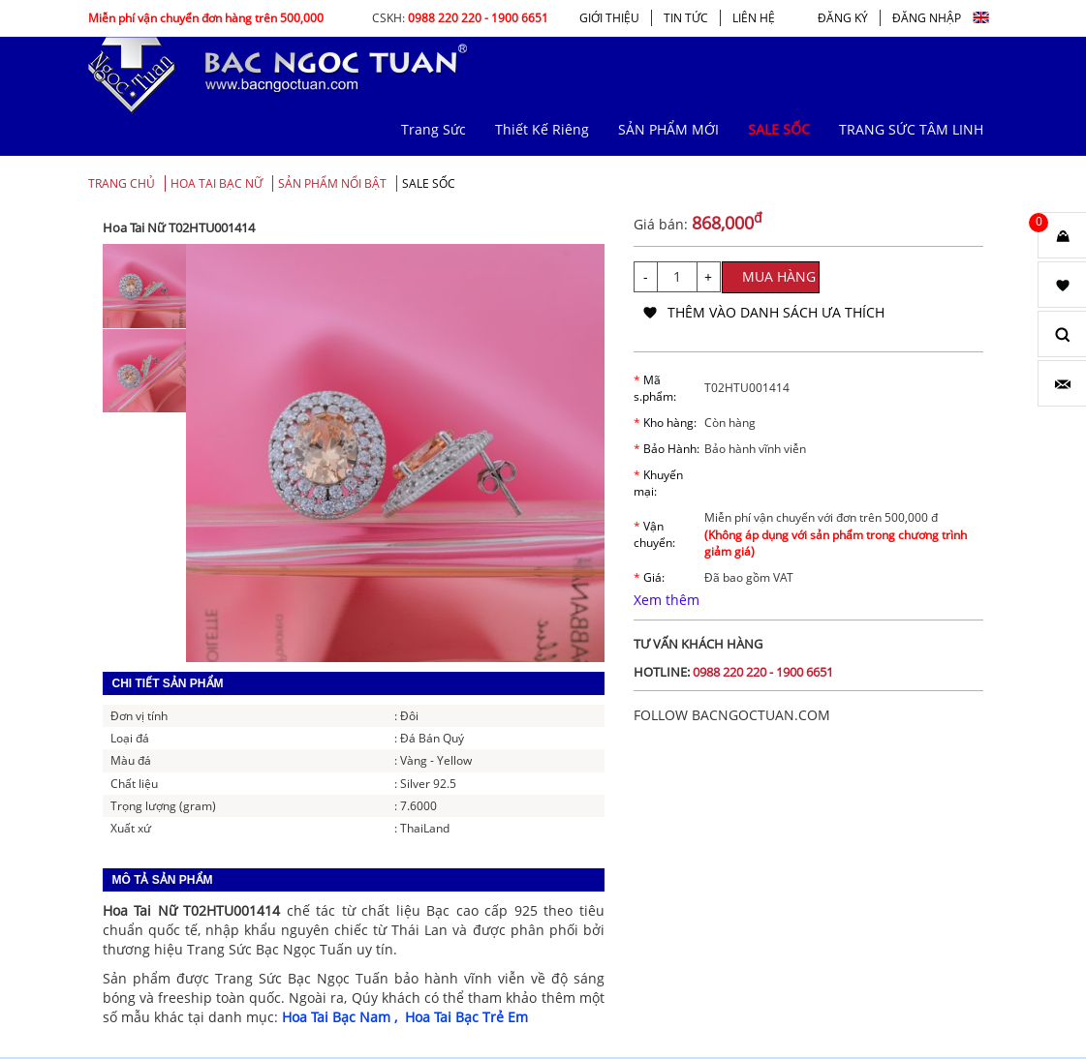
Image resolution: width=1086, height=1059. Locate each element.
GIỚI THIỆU (609, 18)
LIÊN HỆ (753, 18)
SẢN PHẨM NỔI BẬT (332, 183)
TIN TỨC (686, 18)
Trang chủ (121, 183)
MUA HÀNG (779, 276)
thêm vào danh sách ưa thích (775, 312)
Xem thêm (666, 599)
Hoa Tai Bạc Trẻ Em (466, 1017)
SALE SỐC (428, 183)
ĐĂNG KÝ (843, 18)
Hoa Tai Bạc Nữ (217, 183)
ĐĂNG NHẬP (926, 18)
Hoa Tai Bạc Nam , (343, 1017)
